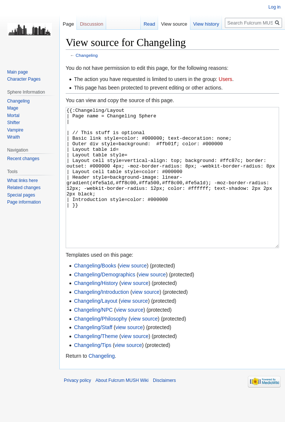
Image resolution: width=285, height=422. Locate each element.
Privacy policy (77, 408)
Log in (274, 7)
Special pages (21, 195)
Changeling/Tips (92, 373)
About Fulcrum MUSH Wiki (121, 408)
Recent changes (23, 158)
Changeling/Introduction (101, 320)
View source (174, 24)
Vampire (15, 130)
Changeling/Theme (96, 364)
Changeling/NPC (93, 338)
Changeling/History (96, 311)
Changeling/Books (95, 293)
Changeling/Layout (95, 329)
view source (133, 293)
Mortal (13, 115)
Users (225, 79)
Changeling (87, 55)
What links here (22, 180)
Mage (12, 108)
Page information (24, 202)
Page (68, 24)
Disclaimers (164, 408)
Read (149, 24)
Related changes (23, 187)
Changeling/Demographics (104, 302)
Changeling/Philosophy (100, 347)
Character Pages (23, 79)
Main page (17, 72)
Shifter (13, 122)
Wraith (13, 137)
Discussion (91, 24)
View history (206, 24)
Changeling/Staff (93, 355)
